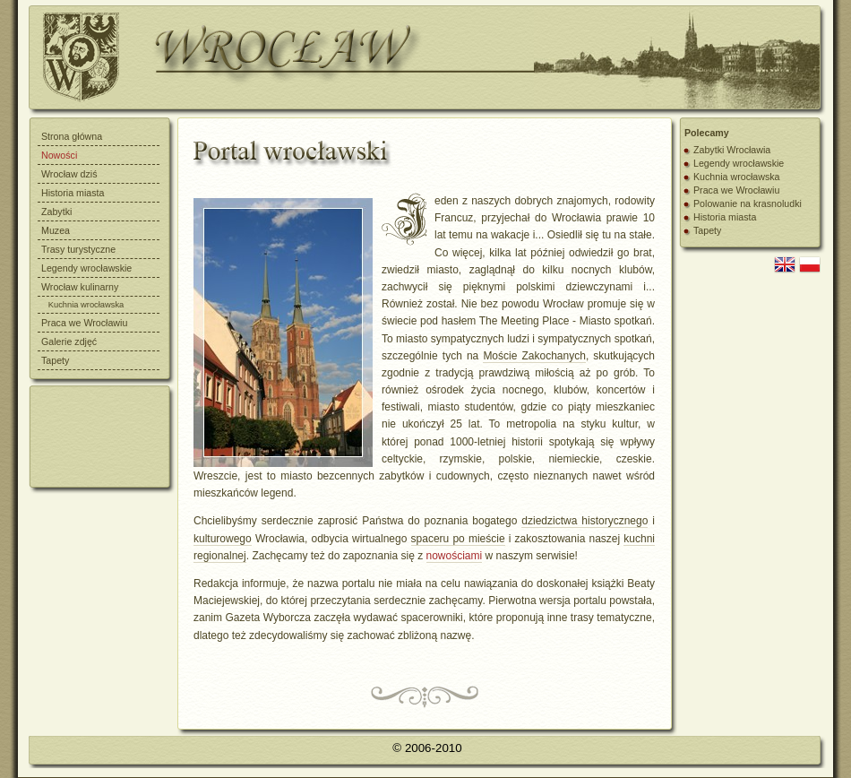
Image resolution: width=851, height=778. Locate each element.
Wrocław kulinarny (79, 286)
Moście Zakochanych (534, 356)
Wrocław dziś (69, 174)
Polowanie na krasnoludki (747, 203)
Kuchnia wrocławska (736, 176)
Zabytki (56, 211)
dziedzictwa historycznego (584, 520)
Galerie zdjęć (69, 341)
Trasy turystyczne (78, 249)
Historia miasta (72, 192)
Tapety (55, 360)
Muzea (55, 230)
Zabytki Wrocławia (731, 149)
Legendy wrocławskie (86, 268)
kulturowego (222, 538)
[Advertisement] (110, 435)
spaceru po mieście (458, 538)
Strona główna (71, 136)
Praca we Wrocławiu (84, 322)
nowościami (454, 555)
